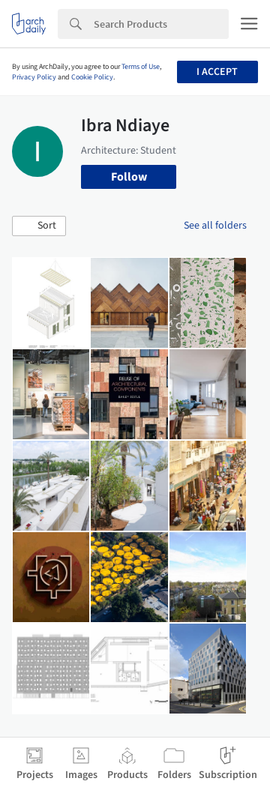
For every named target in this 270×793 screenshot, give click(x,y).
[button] (39, 226)
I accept (217, 71)
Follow (129, 177)
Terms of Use (141, 66)
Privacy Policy (34, 77)
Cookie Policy (92, 77)
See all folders (215, 225)
